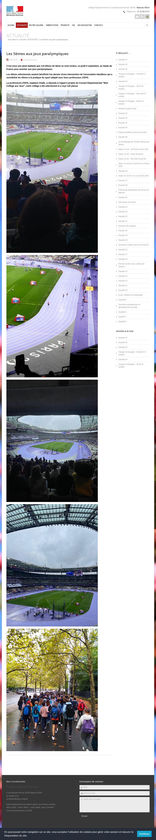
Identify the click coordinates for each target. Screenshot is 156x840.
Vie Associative (85, 25)
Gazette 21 (122, 221)
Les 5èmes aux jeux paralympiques (37, 53)
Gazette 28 (122, 171)
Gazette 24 (122, 207)
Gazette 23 (122, 212)
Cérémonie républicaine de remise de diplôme (133, 191)
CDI (73, 25)
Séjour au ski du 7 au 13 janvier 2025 (133, 176)
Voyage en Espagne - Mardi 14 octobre (131, 102)
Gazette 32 (122, 118)
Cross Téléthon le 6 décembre (130, 295)
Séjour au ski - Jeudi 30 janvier (130, 154)
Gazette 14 (122, 271)
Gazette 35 (122, 69)
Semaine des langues (127, 226)
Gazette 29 (122, 137)
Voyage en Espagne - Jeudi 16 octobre (130, 87)
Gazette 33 (122, 113)
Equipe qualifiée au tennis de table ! (132, 132)
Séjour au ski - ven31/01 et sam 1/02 (133, 149)
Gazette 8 (122, 312)
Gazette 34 (122, 81)
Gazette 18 (122, 240)
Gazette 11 (122, 285)
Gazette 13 (122, 276)
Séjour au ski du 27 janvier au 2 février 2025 (134, 164)
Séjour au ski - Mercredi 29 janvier (132, 159)
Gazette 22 (122, 216)
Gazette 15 (122, 250)
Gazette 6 (122, 321)
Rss (142, 16)
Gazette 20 (122, 231)
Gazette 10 (122, 290)
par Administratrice (30, 60)
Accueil (11, 25)
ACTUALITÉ (22, 25)
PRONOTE (65, 25)
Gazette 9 (122, 300)
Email (137, 16)
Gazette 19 (122, 235)
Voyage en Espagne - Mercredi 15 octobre (132, 95)
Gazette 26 (122, 185)
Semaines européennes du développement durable (129, 305)
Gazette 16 (122, 259)
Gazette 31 (122, 123)
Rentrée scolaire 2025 (127, 109)
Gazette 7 (122, 317)
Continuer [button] (144, 834)
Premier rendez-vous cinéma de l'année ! (131, 265)
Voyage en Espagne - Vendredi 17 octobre (132, 75)
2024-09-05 (13, 60)
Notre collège (36, 25)
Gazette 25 (122, 197)
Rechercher (147, 25)
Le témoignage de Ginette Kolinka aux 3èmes (133, 143)
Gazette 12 (122, 281)
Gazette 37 (122, 60)
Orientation (52, 25)
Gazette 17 (122, 254)
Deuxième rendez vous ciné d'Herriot (133, 245)
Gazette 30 (122, 127)
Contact (98, 25)
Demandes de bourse (127, 202)
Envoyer (85, 816)
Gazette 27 (122, 180)
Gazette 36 (122, 64)
